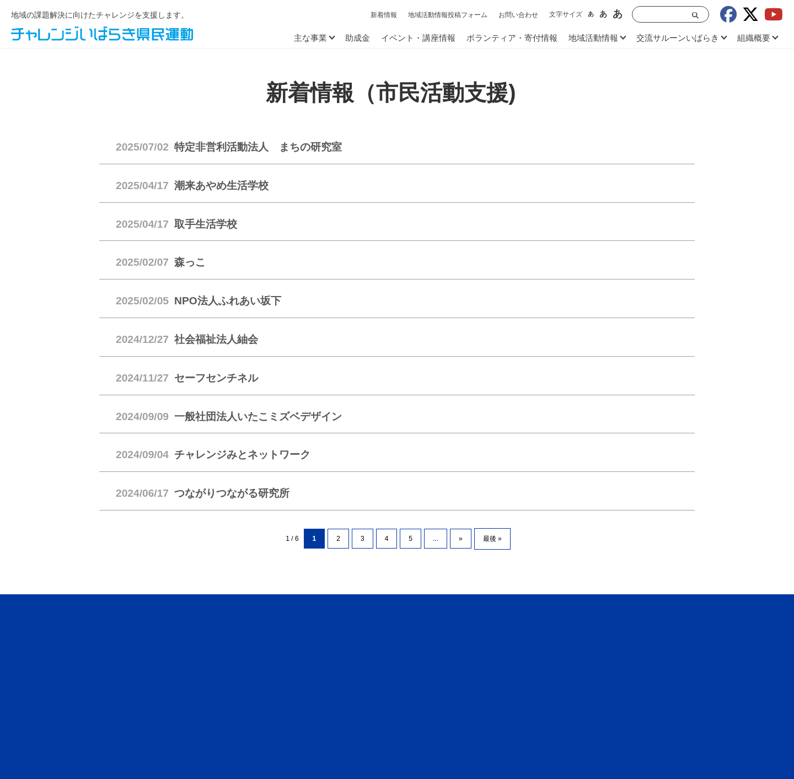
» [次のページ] (461, 538)
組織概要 (753, 37)
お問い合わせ (518, 15)
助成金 (357, 37)
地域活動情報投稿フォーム (447, 15)
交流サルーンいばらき (677, 37)
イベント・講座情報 (418, 37)
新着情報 (384, 15)
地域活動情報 (593, 37)
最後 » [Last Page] (492, 538)
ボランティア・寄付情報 (511, 37)
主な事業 (310, 37)
